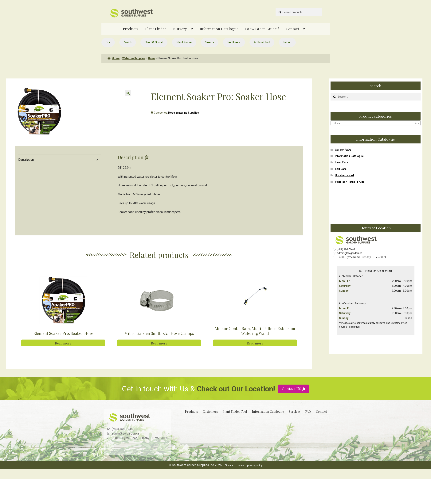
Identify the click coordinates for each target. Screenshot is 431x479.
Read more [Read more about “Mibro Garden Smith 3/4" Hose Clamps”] (159, 343)
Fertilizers (234, 42)
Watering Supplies (133, 58)
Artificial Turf (262, 42)
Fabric (287, 42)
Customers (210, 411)
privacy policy (254, 465)
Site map (229, 465)
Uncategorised (344, 175)
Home (116, 58)
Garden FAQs (343, 149)
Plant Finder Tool (235, 411)
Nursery (180, 28)
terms (241, 465)
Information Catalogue (219, 28)
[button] (128, 93)
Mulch (127, 42)
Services (294, 411)
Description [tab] (26, 160)
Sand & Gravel (154, 42)
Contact (292, 28)
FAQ (308, 411)
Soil (108, 42)
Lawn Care (341, 162)
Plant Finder (155, 28)
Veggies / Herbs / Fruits (350, 181)
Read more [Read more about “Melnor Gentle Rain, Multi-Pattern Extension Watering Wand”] (255, 343)
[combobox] (376, 123)
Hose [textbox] (374, 123)
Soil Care (341, 168)
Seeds (209, 42)
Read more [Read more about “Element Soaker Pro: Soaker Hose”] (63, 343)
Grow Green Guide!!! (262, 28)
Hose (151, 58)
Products (130, 28)
